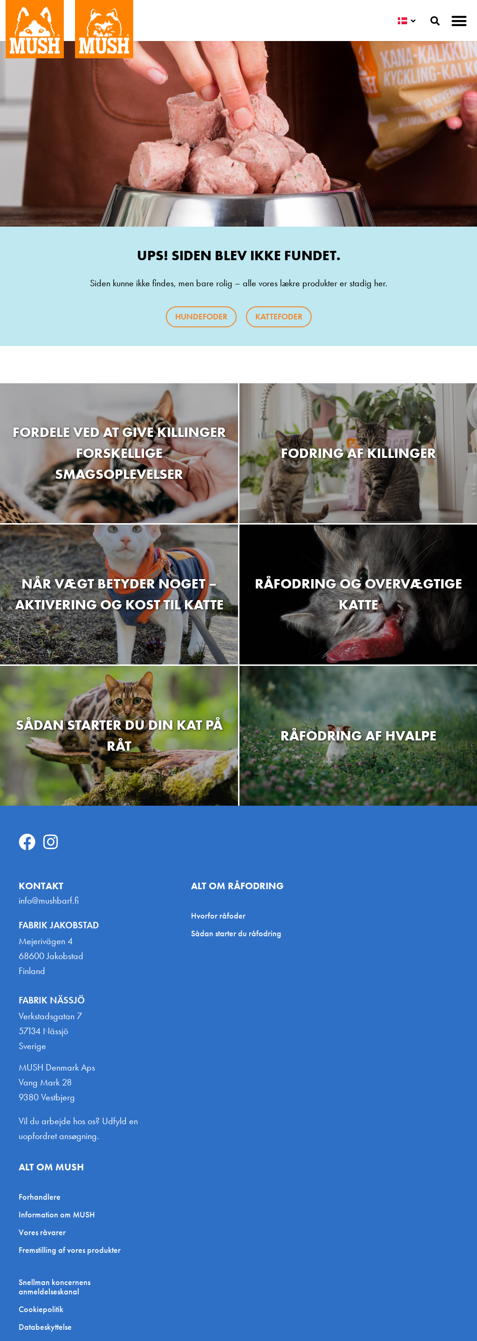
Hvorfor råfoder (218, 915)
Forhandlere (40, 1196)
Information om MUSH (57, 1214)
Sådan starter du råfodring (236, 933)
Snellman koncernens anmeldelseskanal (54, 1287)
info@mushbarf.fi (49, 900)
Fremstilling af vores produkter (70, 1249)
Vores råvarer (42, 1232)
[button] (459, 20)
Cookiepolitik (41, 1309)
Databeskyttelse (45, 1327)
